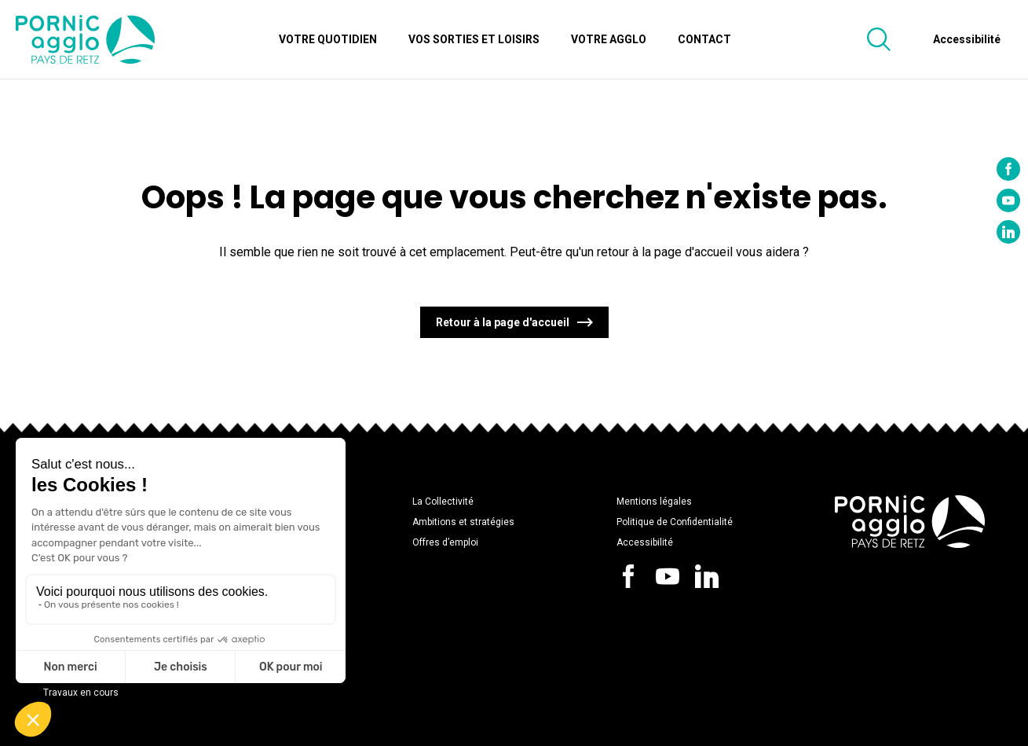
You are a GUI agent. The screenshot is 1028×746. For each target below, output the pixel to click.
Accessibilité (644, 542)
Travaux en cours (81, 692)
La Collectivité (443, 501)
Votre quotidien (328, 39)
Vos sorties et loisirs (474, 39)
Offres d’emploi (445, 542)
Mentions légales (654, 501)
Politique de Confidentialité (674, 521)
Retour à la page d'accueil (502, 322)
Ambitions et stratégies (463, 521)
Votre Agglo (608, 39)
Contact (704, 39)
